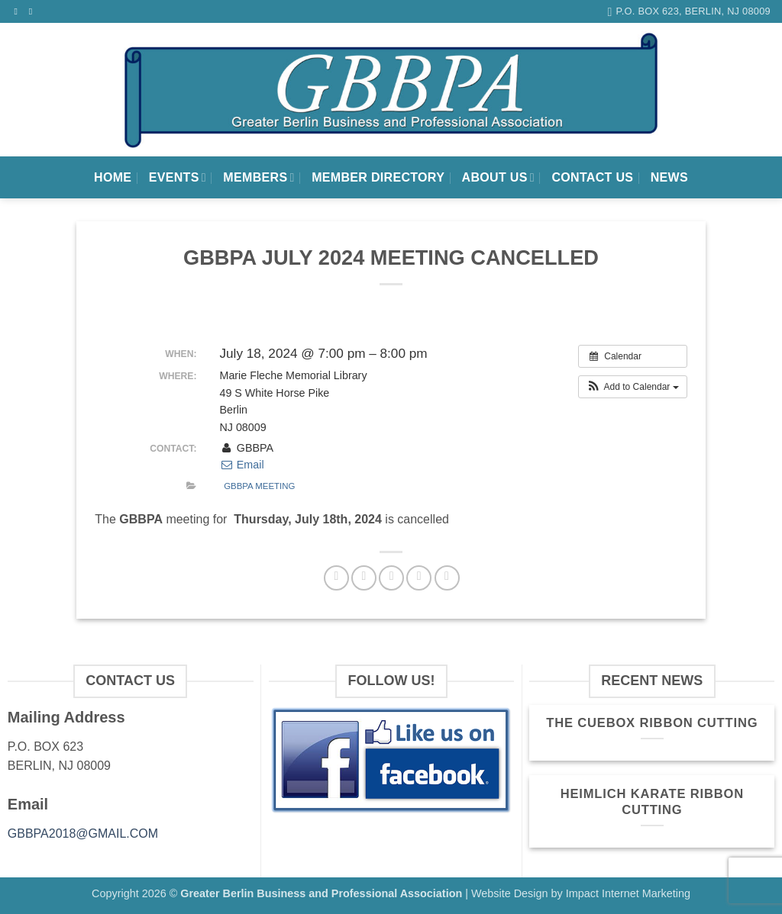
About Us (498, 177)
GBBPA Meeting (259, 486)
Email (241, 465)
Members (258, 177)
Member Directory (378, 177)
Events (177, 177)
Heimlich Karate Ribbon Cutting (652, 802)
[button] (633, 386)
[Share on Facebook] (336, 578)
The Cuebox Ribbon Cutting (652, 723)
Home (112, 177)
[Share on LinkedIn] (447, 578)
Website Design (509, 893)
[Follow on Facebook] (19, 11)
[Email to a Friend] (391, 578)
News (669, 177)
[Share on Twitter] (363, 578)
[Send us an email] (33, 11)
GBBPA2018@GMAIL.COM (83, 833)
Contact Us (592, 177)
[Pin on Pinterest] (418, 578)
